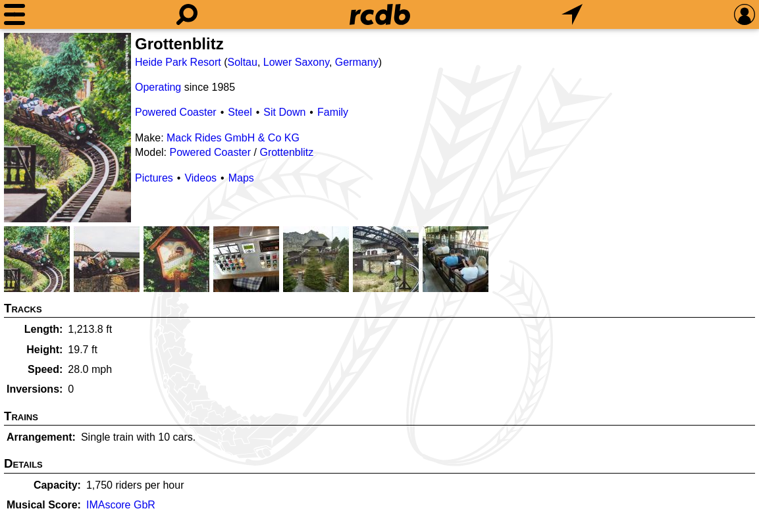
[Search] (186, 14)
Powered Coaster (176, 112)
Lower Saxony (296, 62)
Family (332, 112)
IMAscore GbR (120, 504)
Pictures (154, 178)
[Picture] (67, 127)
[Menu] (14, 14)
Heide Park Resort (178, 62)
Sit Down (284, 112)
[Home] (380, 14)
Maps (241, 178)
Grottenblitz (286, 152)
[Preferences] (744, 14)
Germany (357, 62)
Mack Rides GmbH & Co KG (233, 137)
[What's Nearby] (572, 14)
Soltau (242, 62)
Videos (200, 178)
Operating (158, 87)
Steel (239, 112)
